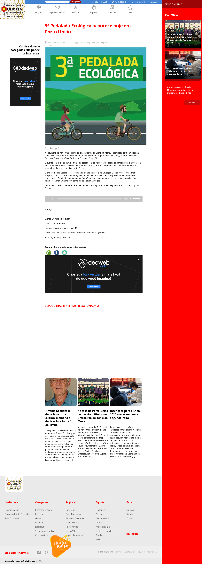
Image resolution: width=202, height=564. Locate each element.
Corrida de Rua (104, 518)
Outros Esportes (104, 531)
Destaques (132, 533)
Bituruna (70, 510)
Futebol (100, 522)
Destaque (95, 42)
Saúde (129, 514)
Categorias (41, 502)
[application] (94, 199)
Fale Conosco (12, 518)
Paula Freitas (72, 522)
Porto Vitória (72, 531)
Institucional (12, 502)
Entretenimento (112, 12)
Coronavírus (41, 535)
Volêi (98, 539)
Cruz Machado (73, 514)
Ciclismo (85, 42)
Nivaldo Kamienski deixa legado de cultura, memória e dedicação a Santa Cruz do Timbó (60, 417)
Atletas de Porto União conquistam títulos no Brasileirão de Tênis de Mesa (93, 416)
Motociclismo (103, 526)
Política (75, 12)
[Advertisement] (94, 348)
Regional (39, 12)
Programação (12, 510)
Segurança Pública (57, 12)
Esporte (93, 12)
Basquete (101, 510)
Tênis (99, 535)
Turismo (130, 518)
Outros (130, 510)
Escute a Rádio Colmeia (17, 514)
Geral (130, 12)
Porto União (72, 526)
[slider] (90, 198)
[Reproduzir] (60, 546)
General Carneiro (75, 518)
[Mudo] (131, 198)
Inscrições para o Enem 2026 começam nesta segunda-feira (125, 414)
